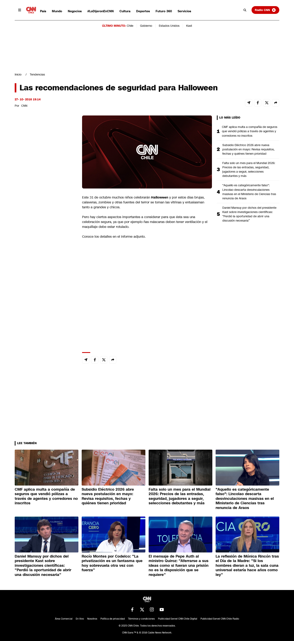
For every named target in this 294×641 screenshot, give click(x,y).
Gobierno (146, 26)
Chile (130, 26)
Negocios (75, 11)
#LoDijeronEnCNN (100, 11)
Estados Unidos (169, 26)
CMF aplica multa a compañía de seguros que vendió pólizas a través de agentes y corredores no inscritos (249, 131)
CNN (24, 106)
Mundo (57, 11)
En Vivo (80, 618)
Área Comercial (63, 618)
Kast (189, 26)
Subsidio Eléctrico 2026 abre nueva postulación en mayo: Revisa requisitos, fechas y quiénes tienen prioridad (248, 149)
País (43, 11)
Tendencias (37, 74)
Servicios (184, 11)
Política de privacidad (112, 618)
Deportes (143, 11)
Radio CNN (265, 10)
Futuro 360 (164, 11)
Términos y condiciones (141, 618)
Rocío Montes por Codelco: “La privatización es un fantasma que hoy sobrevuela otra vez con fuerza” (112, 563)
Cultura (124, 11)
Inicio (18, 74)
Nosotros (92, 618)
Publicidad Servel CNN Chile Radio (219, 618)
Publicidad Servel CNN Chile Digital (177, 618)
